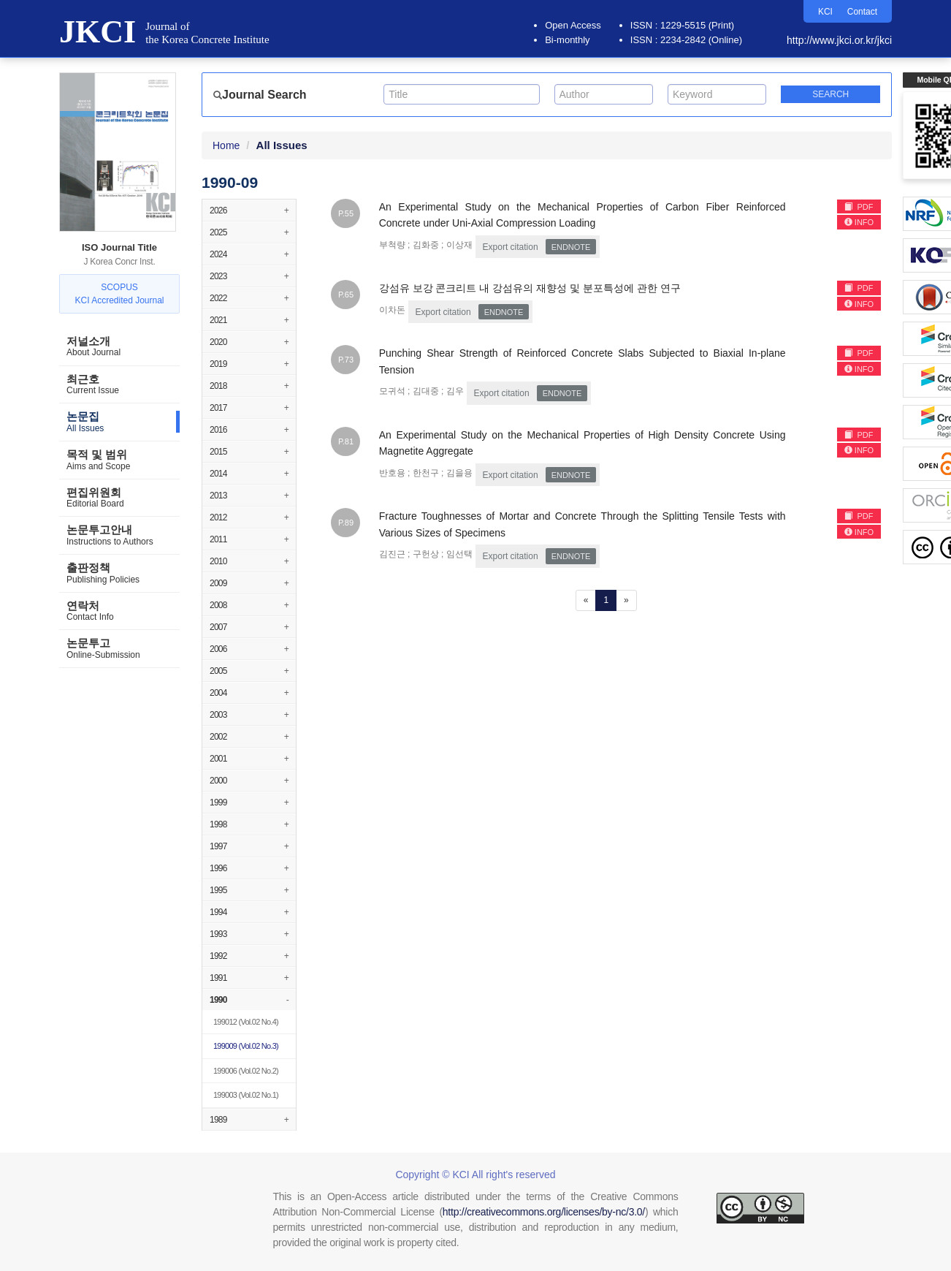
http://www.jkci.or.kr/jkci (839, 40)
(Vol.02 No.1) (245, 1094)
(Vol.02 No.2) (245, 1070)
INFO (859, 222)
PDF (858, 206)
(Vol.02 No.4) (245, 1021)
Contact (862, 12)
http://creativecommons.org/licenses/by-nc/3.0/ (544, 1212)
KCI (825, 12)
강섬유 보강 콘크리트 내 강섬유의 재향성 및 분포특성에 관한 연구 (530, 288)
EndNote (571, 247)
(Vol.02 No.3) (245, 1046)
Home (226, 145)
